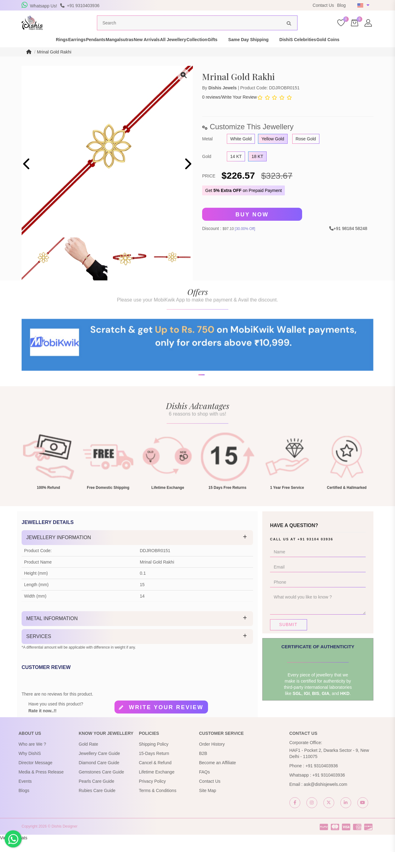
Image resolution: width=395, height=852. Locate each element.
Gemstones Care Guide (101, 783)
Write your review (166, 718)
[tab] (137, 548)
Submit (288, 635)
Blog (341, 5)
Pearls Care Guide (96, 792)
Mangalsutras (114, 50)
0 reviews (211, 108)
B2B (203, 764)
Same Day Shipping (285, 50)
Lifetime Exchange (156, 783)
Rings (25, 50)
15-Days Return (154, 764)
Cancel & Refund (155, 773)
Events (25, 792)
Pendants (79, 50)
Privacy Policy (152, 792)
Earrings (50, 50)
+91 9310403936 (322, 776)
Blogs (24, 801)
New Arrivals (152, 50)
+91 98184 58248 (350, 239)
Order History (212, 755)
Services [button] (38, 647)
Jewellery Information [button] (58, 548)
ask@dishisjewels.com (325, 795)
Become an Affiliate (217, 773)
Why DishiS (30, 764)
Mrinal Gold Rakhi (54, 63)
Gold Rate (88, 755)
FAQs (204, 783)
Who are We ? (32, 755)
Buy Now (252, 226)
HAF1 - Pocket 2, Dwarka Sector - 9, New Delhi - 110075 (329, 764)
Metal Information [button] (52, 629)
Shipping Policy (153, 755)
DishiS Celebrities (334, 50)
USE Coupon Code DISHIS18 (238, 5)
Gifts (249, 50)
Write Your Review (239, 108)
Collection (223, 50)
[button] (193, 406)
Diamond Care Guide (99, 773)
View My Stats (13, 848)
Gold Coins (375, 50)
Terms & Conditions (157, 801)
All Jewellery (189, 50)
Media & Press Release (41, 783)
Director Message (35, 773)
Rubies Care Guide (97, 801)
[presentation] (27, 175)
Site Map (207, 801)
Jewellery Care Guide (99, 764)
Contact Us (323, 5)
